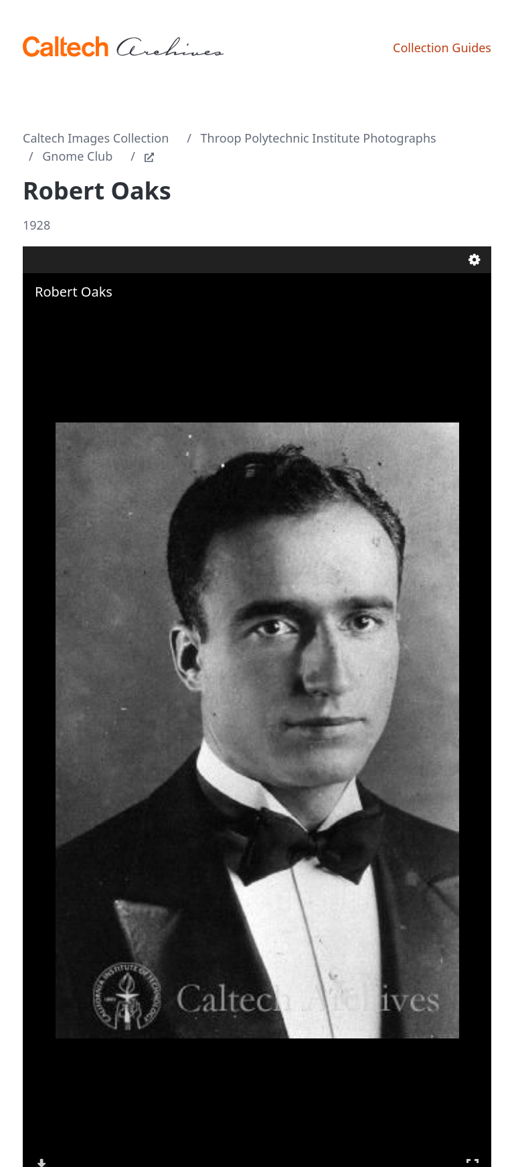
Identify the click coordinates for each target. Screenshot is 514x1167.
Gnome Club (77, 156)
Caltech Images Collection (96, 138)
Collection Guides (442, 48)
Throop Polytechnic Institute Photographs (318, 138)
